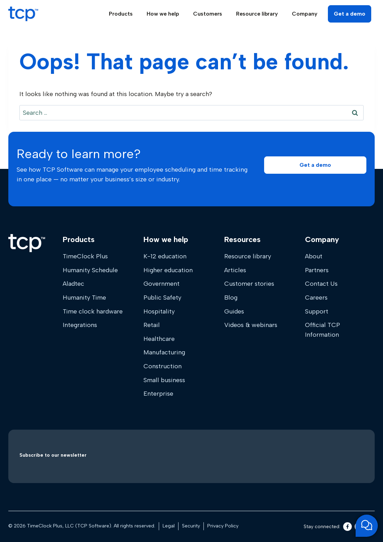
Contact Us (321, 283)
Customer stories (249, 283)
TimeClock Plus (85, 256)
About (313, 256)
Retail (151, 325)
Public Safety (162, 297)
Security (191, 526)
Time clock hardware (93, 311)
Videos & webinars (250, 325)
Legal (169, 526)
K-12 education (164, 256)
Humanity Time (84, 297)
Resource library (247, 256)
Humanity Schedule (90, 270)
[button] (315, 164)
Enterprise (158, 393)
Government (161, 283)
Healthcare (159, 339)
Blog (230, 297)
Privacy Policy (222, 526)
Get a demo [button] (349, 13)
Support (316, 311)
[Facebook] (347, 526)
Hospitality (159, 311)
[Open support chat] (367, 526)
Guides (234, 311)
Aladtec (73, 283)
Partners (317, 270)
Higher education (168, 270)
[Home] (26, 243)
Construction (162, 366)
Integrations (80, 325)
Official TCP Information (322, 329)
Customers (207, 13)
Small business (164, 380)
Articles (235, 270)
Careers (316, 297)
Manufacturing (164, 352)
